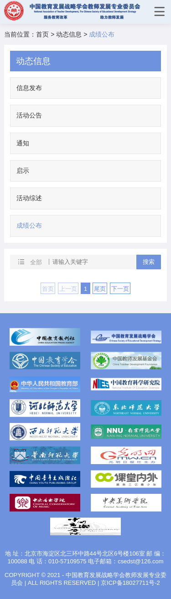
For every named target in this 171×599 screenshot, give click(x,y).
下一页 (120, 288)
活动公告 (29, 115)
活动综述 (29, 198)
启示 (22, 170)
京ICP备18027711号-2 (130, 582)
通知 (22, 143)
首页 (42, 34)
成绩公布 (29, 225)
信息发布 (29, 87)
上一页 (68, 288)
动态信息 (69, 34)
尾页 (100, 288)
